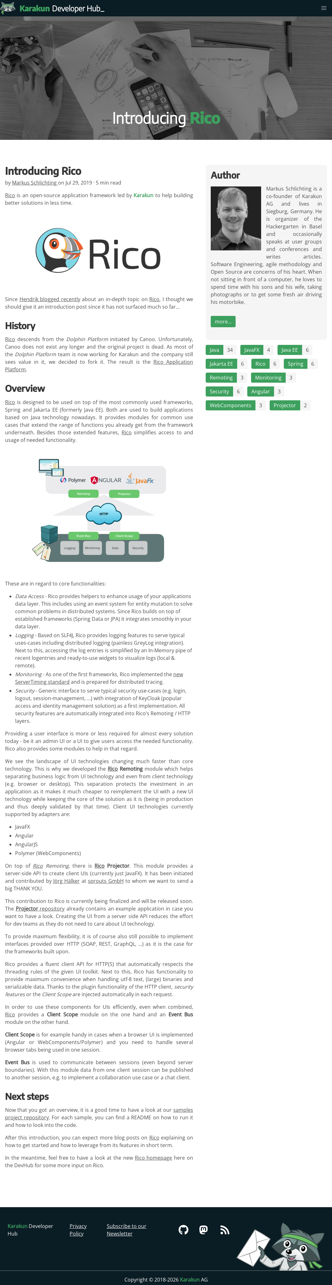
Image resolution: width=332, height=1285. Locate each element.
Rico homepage (153, 1157)
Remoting (221, 377)
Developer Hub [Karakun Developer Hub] (63, 8)
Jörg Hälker (66, 880)
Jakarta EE (221, 363)
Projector (285, 405)
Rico (10, 195)
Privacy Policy (78, 1230)
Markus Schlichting (35, 182)
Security (219, 391)
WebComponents (230, 405)
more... (223, 321)
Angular (260, 391)
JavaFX (251, 349)
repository (40, 908)
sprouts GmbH (105, 880)
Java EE (290, 349)
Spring (295, 363)
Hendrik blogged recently (50, 299)
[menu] (324, 8)
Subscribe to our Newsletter (126, 1230)
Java (214, 349)
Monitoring (268, 377)
